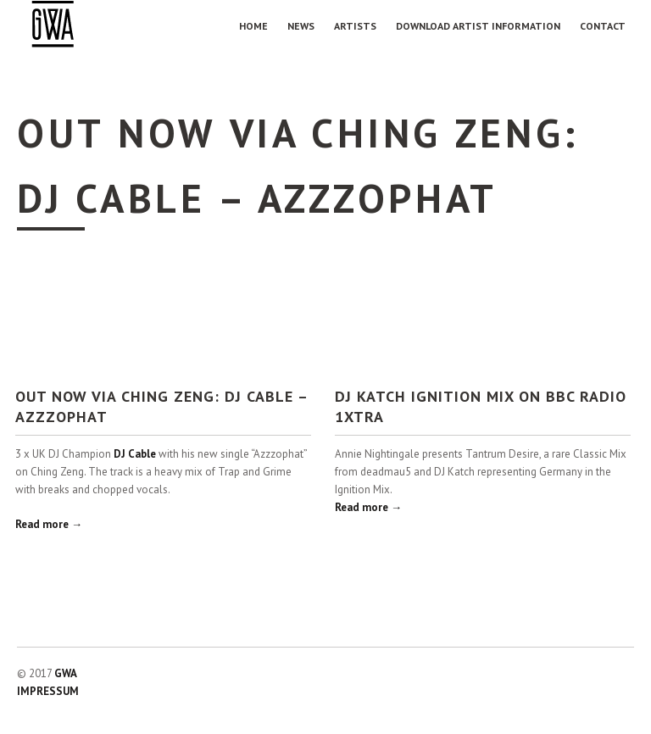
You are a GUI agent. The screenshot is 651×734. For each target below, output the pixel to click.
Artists (355, 25)
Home (253, 25)
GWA (65, 673)
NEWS (300, 25)
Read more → (48, 524)
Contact (603, 25)
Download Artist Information (478, 25)
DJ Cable (135, 454)
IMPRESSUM (48, 691)
